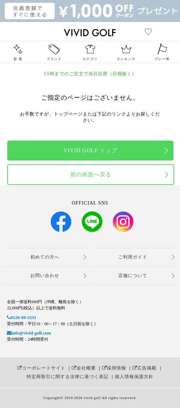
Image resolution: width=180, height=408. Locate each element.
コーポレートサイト (41, 368)
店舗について (132, 275)
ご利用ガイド (132, 257)
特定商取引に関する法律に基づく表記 (68, 376)
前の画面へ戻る (90, 174)
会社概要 (84, 368)
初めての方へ (44, 257)
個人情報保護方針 (134, 376)
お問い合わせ (44, 275)
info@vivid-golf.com (29, 332)
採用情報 (114, 368)
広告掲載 (144, 368)
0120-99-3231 (21, 317)
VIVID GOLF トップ (90, 150)
